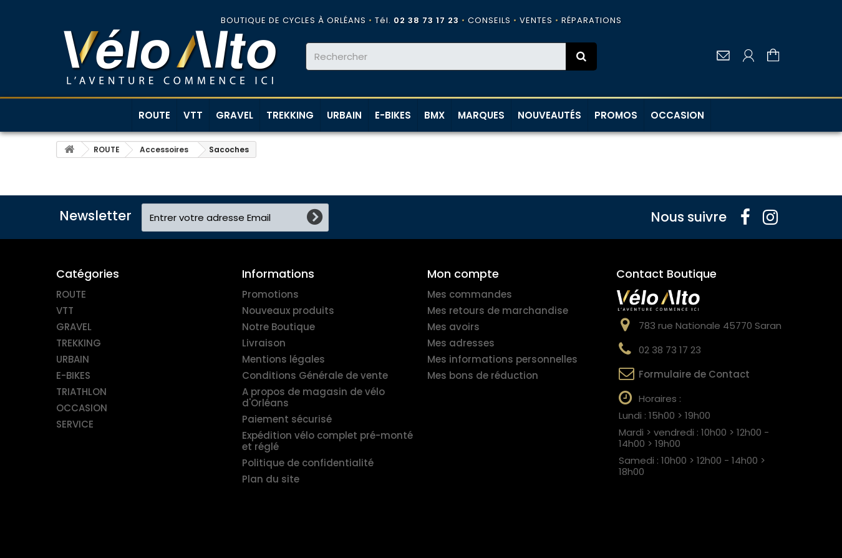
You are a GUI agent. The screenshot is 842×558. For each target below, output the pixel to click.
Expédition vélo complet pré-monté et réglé (327, 441)
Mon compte (463, 273)
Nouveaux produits (288, 310)
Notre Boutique (278, 326)
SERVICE (75, 424)
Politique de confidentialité (308, 462)
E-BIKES (393, 115)
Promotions (270, 294)
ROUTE (154, 115)
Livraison (264, 343)
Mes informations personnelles (502, 359)
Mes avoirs (453, 326)
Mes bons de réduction (482, 375)
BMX (434, 115)
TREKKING (290, 115)
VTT (193, 115)
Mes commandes (469, 294)
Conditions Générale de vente (315, 375)
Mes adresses (461, 343)
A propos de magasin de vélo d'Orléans (313, 397)
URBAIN (344, 115)
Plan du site (270, 479)
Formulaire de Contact (694, 374)
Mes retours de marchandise (497, 310)
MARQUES (481, 115)
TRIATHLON (81, 391)
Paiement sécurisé (287, 419)
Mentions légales (283, 359)
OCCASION (677, 115)
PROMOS (615, 115)
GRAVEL (234, 115)
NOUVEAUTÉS (549, 115)
